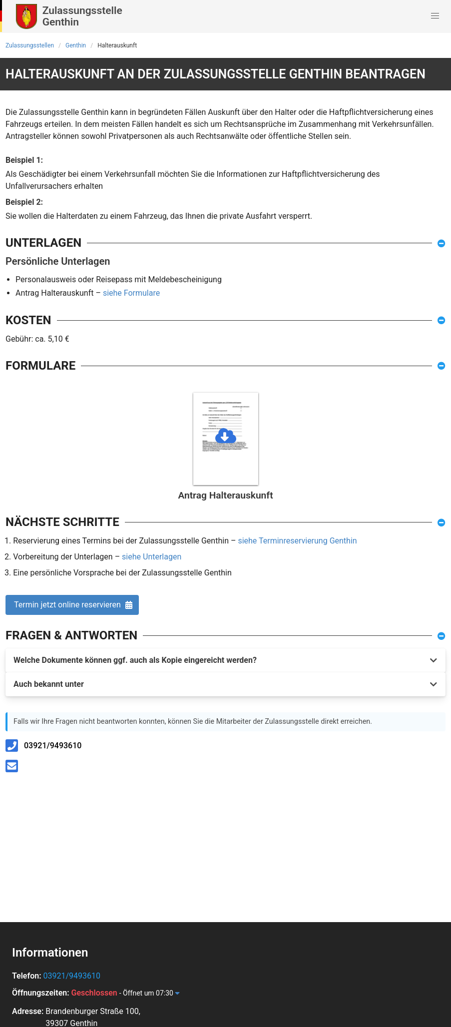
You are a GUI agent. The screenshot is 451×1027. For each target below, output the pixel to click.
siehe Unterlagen (151, 556)
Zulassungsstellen (29, 45)
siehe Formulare (131, 293)
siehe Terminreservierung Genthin (297, 540)
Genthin (75, 45)
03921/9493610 (52, 745)
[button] (435, 16)
